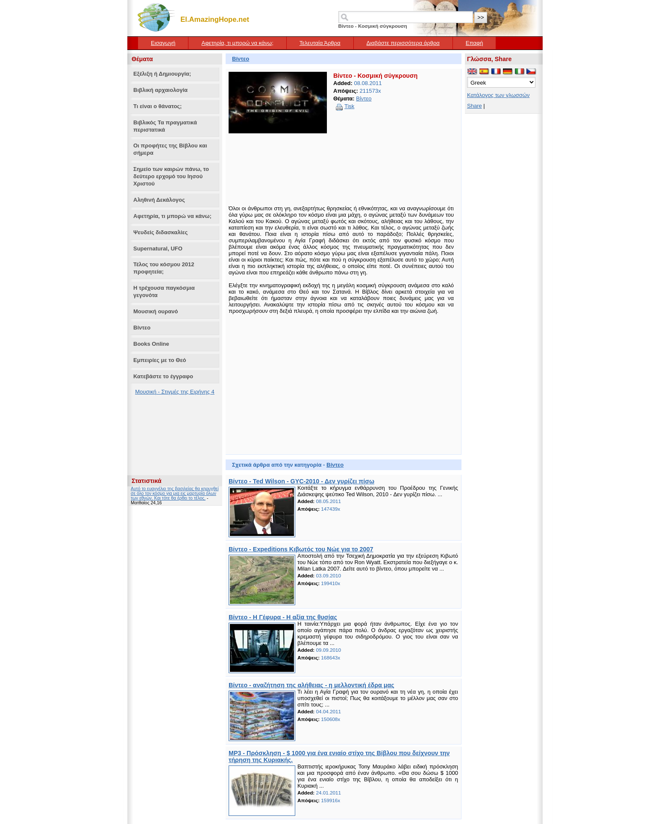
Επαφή (474, 43)
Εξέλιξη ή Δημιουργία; (162, 74)
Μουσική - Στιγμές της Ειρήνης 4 (175, 391)
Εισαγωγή (163, 43)
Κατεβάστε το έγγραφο (163, 376)
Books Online (151, 344)
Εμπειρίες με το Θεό (159, 360)
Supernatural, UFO (157, 248)
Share (474, 106)
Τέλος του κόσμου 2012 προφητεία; (163, 268)
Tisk (349, 106)
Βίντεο (141, 327)
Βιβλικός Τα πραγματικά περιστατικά (165, 126)
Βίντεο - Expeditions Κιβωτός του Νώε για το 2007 (301, 549)
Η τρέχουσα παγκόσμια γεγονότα (164, 291)
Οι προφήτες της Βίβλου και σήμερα (170, 149)
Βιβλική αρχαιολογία (160, 90)
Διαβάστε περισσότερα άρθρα (403, 43)
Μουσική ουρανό (155, 311)
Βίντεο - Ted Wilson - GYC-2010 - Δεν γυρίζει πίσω (301, 481)
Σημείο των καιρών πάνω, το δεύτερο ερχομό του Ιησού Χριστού (171, 176)
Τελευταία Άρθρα (320, 43)
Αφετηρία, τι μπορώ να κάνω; (237, 43)
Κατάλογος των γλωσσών (498, 95)
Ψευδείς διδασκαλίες (160, 232)
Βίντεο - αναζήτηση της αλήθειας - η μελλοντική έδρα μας (311, 685)
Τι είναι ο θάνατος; (157, 106)
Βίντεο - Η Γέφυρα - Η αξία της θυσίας (283, 617)
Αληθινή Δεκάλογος (159, 200)
